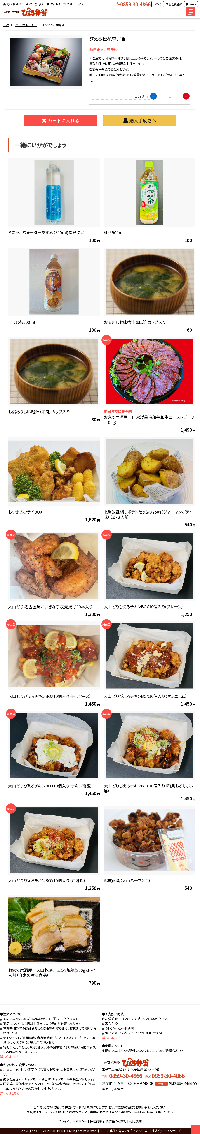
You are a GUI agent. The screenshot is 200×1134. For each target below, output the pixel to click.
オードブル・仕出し (26, 25)
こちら (156, 1050)
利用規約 (135, 1121)
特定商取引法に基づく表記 (108, 1121)
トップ (6, 25)
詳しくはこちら (9, 1056)
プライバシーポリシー (72, 1121)
